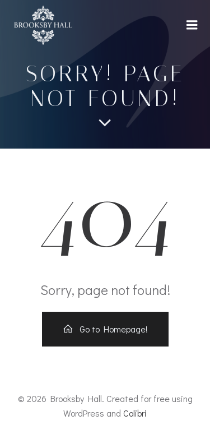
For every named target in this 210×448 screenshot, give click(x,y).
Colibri (135, 413)
